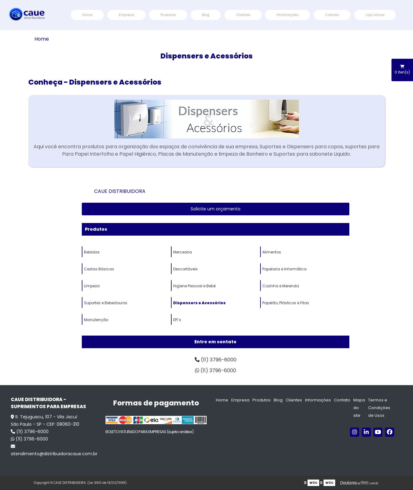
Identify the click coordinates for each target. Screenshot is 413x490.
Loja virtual (375, 14)
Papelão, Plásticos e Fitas (285, 302)
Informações (287, 14)
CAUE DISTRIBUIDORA (119, 191)
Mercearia (182, 252)
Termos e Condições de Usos (379, 407)
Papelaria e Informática (284, 269)
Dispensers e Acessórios (199, 302)
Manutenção (96, 319)
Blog (205, 14)
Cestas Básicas (99, 269)
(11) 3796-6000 (215, 359)
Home (87, 14)
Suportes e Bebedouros (105, 302)
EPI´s (177, 319)
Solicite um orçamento (215, 209)
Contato (332, 14)
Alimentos (271, 252)
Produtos (168, 14)
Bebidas (92, 252)
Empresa (126, 14)
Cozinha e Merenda (280, 286)
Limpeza (92, 286)
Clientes (243, 14)
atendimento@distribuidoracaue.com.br (54, 450)
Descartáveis (185, 269)
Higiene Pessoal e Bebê (194, 286)
